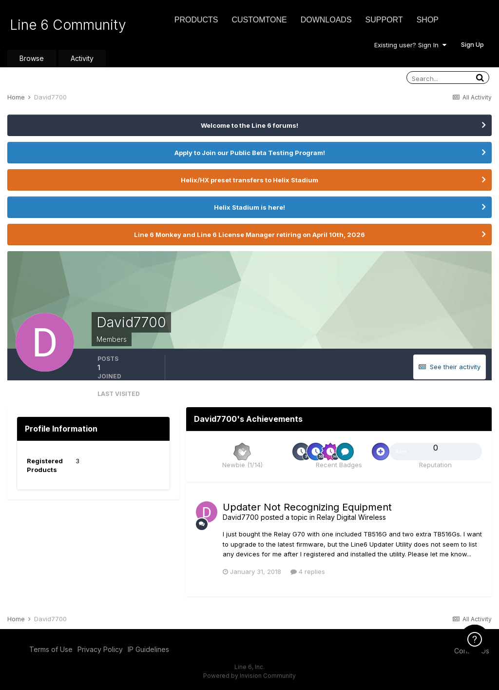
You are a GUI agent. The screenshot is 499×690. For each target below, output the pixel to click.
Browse (31, 58)
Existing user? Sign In (410, 45)
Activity (82, 58)
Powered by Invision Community (249, 675)
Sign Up (472, 44)
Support (384, 20)
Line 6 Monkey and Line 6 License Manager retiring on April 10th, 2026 (249, 234)
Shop (428, 20)
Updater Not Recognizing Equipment (307, 507)
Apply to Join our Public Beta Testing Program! (249, 153)
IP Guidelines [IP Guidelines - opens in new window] (148, 649)
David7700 (241, 517)
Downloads (326, 20)
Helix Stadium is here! (249, 207)
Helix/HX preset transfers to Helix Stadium (249, 180)
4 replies (307, 571)
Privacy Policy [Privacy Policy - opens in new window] (100, 649)
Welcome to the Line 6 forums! (249, 125)
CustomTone (259, 20)
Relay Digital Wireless (351, 517)
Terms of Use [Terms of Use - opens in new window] (51, 649)
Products (196, 20)
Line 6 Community (68, 25)
